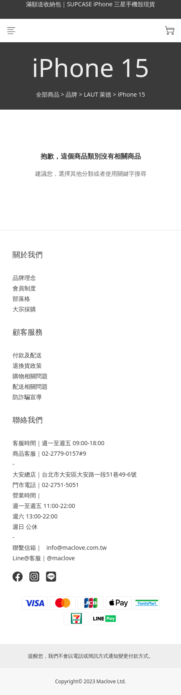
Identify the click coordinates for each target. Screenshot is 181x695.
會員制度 (24, 288)
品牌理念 (24, 278)
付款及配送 (27, 355)
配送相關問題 (30, 386)
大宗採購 (24, 309)
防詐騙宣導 (27, 397)
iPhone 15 (131, 94)
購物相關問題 (30, 376)
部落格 (21, 299)
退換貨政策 (27, 365)
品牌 (71, 94)
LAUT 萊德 (97, 94)
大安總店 (24, 474)
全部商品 (47, 94)
